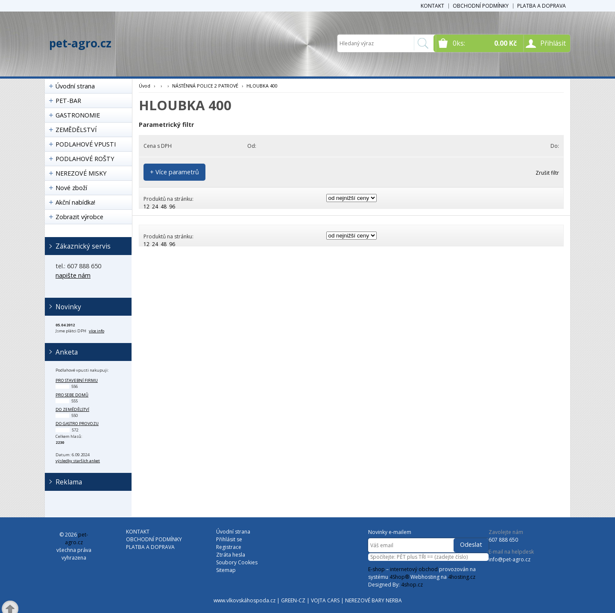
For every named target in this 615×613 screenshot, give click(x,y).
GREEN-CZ (293, 600)
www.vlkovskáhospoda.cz (244, 600)
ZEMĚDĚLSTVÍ (76, 130)
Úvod (144, 85)
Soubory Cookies (237, 562)
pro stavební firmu (77, 380)
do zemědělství (72, 409)
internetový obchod (414, 569)
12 (146, 206)
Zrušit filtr (547, 172)
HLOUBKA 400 (262, 85)
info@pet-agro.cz (509, 559)
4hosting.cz (461, 577)
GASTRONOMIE (78, 115)
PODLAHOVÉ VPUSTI (86, 144)
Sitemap (226, 570)
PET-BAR (68, 101)
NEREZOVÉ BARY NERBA (373, 600)
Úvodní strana (75, 86)
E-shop (376, 569)
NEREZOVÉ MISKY (81, 173)
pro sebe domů (72, 395)
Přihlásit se (229, 539)
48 (164, 206)
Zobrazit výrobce (79, 217)
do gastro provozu (77, 423)
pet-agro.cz (80, 43)
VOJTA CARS (325, 600)
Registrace (228, 547)
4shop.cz (412, 584)
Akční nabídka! (75, 202)
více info (96, 331)
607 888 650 (503, 539)
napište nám (73, 275)
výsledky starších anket (78, 460)
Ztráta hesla (230, 554)
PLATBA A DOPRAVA (541, 5)
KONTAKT (432, 5)
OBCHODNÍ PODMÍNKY (481, 5)
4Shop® (399, 577)
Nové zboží (71, 188)
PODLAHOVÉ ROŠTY (85, 159)
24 (155, 206)
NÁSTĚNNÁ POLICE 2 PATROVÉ (205, 85)
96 (172, 206)
